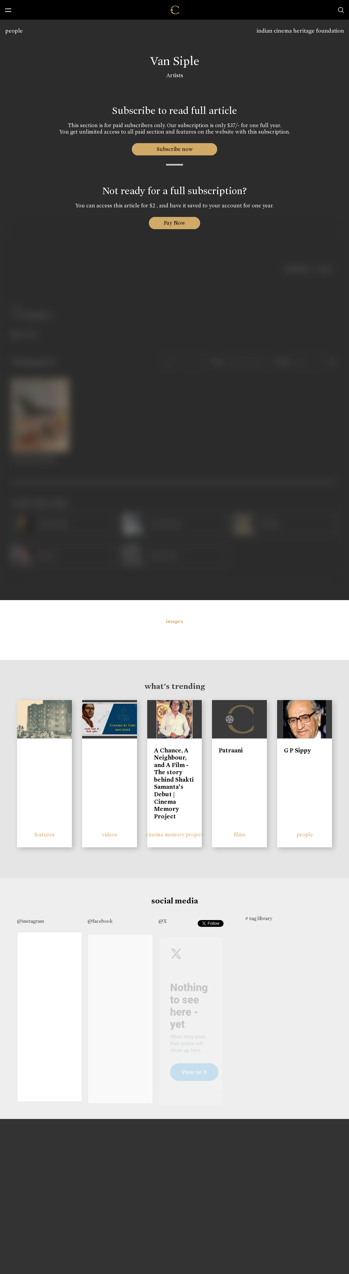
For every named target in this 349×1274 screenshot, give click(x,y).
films (239, 834)
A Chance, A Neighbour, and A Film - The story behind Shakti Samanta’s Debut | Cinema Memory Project (174, 783)
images (174, 621)
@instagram (30, 921)
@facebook (100, 921)
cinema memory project (174, 834)
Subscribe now (174, 149)
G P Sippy (297, 750)
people (14, 30)
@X (162, 921)
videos (109, 834)
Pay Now (174, 223)
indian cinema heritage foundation (300, 30)
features (44, 834)
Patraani (231, 750)
